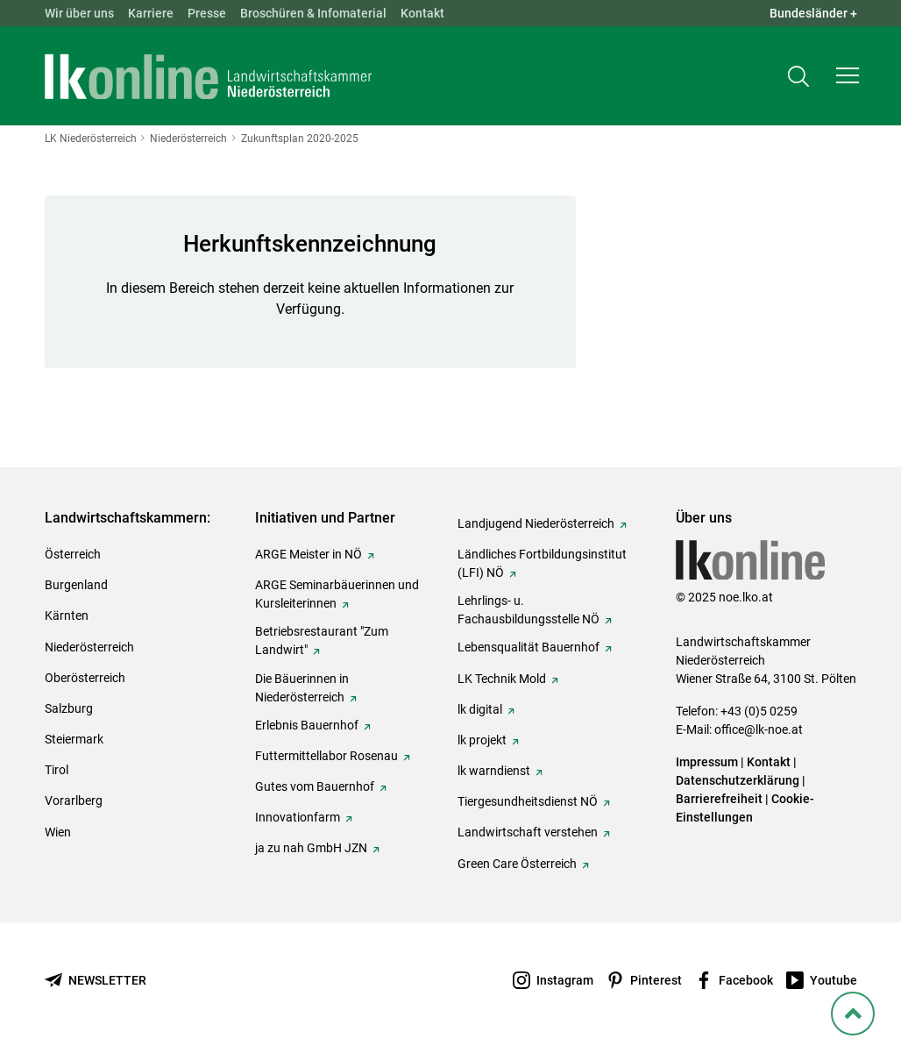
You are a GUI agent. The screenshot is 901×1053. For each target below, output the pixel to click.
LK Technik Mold (502, 679)
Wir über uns (79, 13)
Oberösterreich (85, 678)
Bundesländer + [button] (813, 13)
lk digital (480, 709)
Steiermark (74, 739)
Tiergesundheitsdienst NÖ (528, 801)
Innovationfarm (297, 817)
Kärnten (67, 615)
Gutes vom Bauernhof (314, 786)
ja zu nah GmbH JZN (311, 848)
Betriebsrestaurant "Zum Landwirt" (321, 640)
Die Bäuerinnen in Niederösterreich (302, 688)
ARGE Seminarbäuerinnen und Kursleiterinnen (337, 594)
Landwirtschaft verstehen (528, 832)
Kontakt (422, 13)
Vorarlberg (74, 800)
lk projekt (482, 740)
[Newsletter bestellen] (95, 980)
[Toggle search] (798, 76)
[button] (847, 75)
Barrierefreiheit (719, 799)
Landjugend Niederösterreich (536, 523)
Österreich (73, 554)
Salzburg (69, 708)
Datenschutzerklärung (737, 780)
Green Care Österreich (517, 864)
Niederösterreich (89, 647)
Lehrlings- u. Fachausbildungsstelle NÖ (528, 610)
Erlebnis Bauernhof (306, 725)
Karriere (151, 13)
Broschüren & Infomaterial (313, 13)
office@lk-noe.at (758, 729)
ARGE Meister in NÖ (308, 554)
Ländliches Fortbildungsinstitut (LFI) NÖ (542, 563)
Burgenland (76, 585)
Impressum (707, 762)
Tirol (56, 770)
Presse (207, 13)
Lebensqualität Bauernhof (528, 647)
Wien (58, 832)
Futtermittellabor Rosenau (326, 756)
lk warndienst (494, 771)
